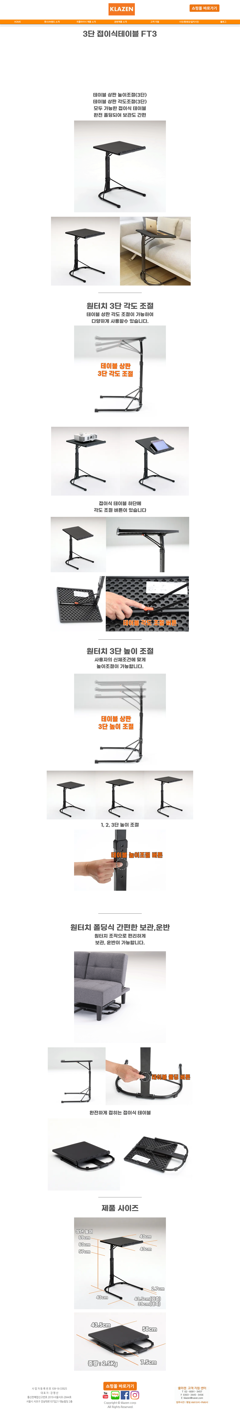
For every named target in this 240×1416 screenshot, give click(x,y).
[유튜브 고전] (105, 1395)
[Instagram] (135, 1395)
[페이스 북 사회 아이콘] (125, 1395)
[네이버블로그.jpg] (115, 1395)
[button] (86, 22)
